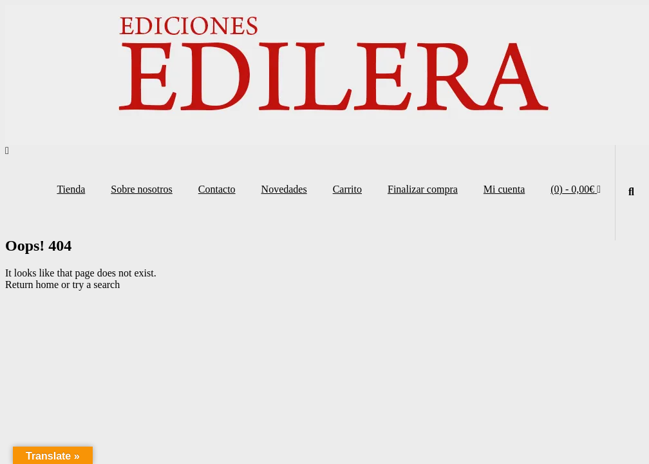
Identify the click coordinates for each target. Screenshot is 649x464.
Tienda (71, 189)
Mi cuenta (504, 189)
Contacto (217, 189)
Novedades (284, 189)
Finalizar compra (423, 189)
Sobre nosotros (142, 189)
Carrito (347, 189)
